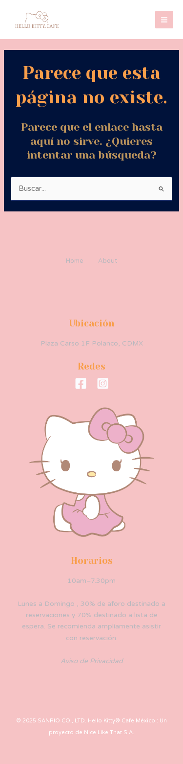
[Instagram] (103, 383)
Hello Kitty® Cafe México (101, 19)
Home (74, 261)
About (107, 261)
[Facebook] (81, 383)
